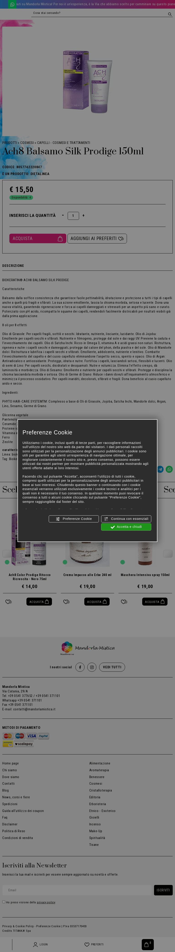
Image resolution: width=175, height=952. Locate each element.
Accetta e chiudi (126, 527)
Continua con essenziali (126, 519)
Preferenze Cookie (74, 519)
